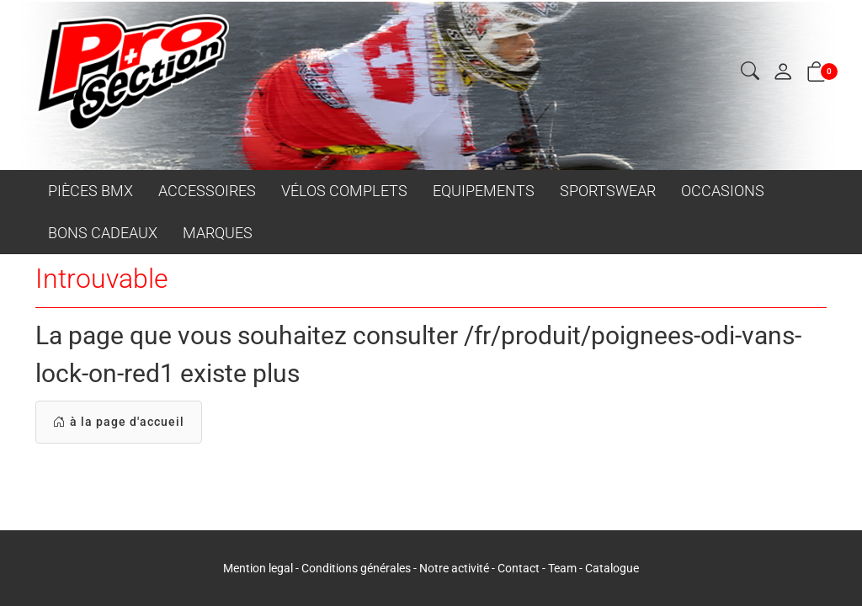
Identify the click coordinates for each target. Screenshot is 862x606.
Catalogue (612, 568)
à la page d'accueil (118, 422)
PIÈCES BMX (90, 190)
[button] (750, 71)
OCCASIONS (722, 190)
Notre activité (454, 568)
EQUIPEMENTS (484, 190)
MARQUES (218, 233)
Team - (566, 568)
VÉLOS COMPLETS (344, 190)
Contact (520, 568)
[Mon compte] (783, 73)
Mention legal (258, 568)
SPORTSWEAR (608, 190)
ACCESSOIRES (207, 190)
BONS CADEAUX (102, 233)
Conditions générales (356, 568)
